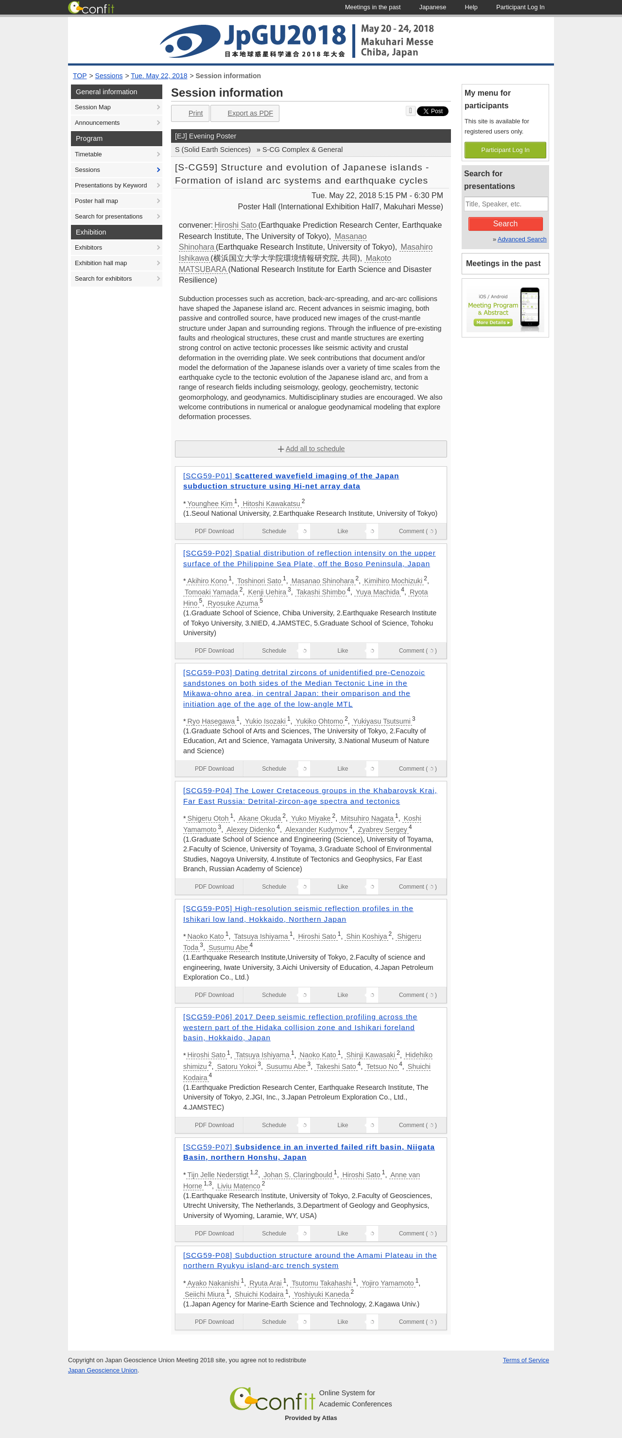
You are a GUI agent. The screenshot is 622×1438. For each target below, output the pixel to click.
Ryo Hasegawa (211, 721)
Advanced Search (522, 239)
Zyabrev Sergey (382, 829)
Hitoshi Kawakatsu (271, 504)
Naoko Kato (206, 936)
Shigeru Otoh (208, 818)
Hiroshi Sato (235, 225)
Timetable (88, 154)
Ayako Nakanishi (214, 1283)
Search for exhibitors (103, 278)
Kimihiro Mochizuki (393, 581)
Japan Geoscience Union (103, 1370)
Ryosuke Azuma (232, 603)
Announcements (97, 122)
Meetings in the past (503, 263)
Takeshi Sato (336, 1066)
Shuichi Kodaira (259, 1294)
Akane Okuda (260, 818)
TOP (80, 76)
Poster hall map (96, 200)
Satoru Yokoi (236, 1066)
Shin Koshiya (366, 936)
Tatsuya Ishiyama (261, 936)
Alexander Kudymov (316, 829)
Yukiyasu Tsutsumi (382, 721)
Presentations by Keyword (111, 185)
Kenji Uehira (267, 592)
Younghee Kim (210, 504)
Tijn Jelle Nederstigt (218, 1175)
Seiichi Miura (205, 1294)
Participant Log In (505, 149)
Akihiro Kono (207, 581)
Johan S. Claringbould (297, 1175)
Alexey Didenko (250, 829)
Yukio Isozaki (265, 721)
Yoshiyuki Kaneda (321, 1294)
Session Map (93, 107)
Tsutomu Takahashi (321, 1283)
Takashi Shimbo (321, 592)
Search (505, 224)
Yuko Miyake (311, 818)
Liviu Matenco (238, 1186)
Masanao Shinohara (323, 581)
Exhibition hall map (101, 263)
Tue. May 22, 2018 (159, 76)
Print (189, 113)
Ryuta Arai (265, 1283)
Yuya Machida (377, 592)
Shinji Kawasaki (370, 1055)
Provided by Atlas (311, 1417)
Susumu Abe (228, 947)
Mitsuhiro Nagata (367, 818)
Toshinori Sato (259, 581)
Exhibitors (88, 247)
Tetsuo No (381, 1066)
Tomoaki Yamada (211, 592)
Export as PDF (244, 113)
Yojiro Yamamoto (388, 1283)
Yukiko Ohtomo (320, 721)
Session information (228, 76)
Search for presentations (108, 216)
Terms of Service (526, 1360)
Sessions (109, 76)
